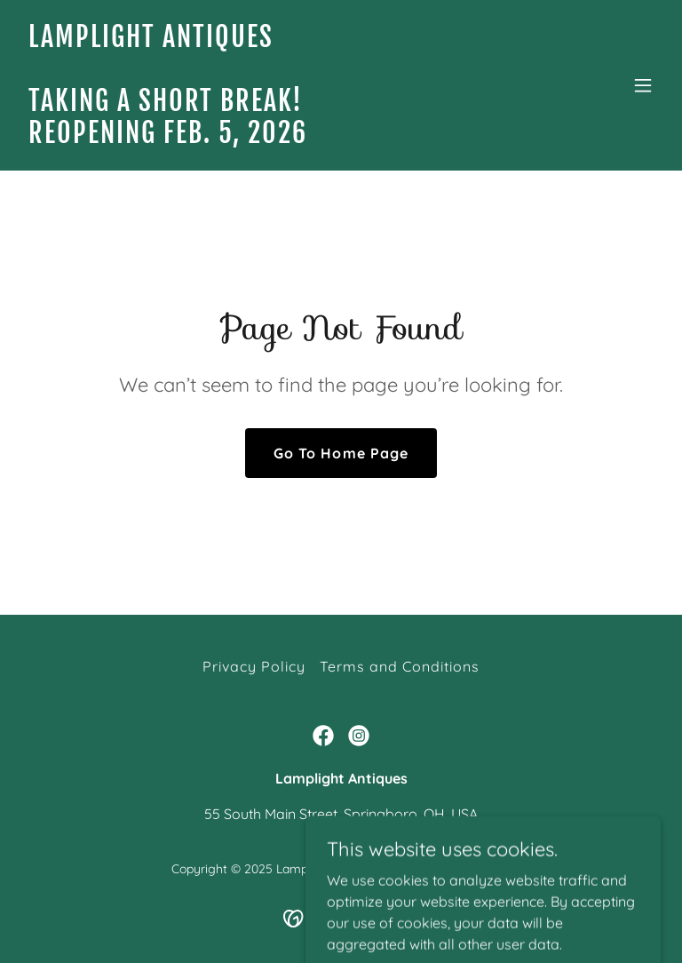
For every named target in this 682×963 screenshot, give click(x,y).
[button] (643, 85)
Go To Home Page (341, 453)
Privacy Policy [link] (253, 666)
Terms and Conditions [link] (400, 666)
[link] (167, 138)
